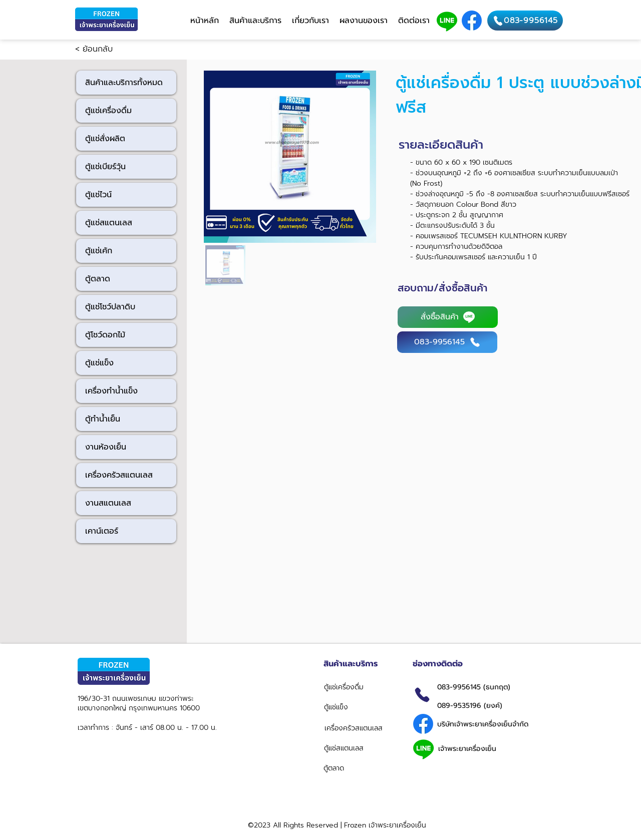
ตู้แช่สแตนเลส (108, 223)
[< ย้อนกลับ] (108, 50)
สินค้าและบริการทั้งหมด (124, 83)
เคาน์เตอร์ (101, 531)
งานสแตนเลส (108, 503)
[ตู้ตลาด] (358, 768)
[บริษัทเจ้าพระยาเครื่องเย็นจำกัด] (485, 724)
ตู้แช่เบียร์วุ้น (105, 167)
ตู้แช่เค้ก (98, 251)
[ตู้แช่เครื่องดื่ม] (360, 687)
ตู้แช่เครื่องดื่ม (108, 111)
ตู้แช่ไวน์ (98, 195)
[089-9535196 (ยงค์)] (497, 705)
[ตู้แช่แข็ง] (359, 707)
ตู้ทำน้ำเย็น (102, 419)
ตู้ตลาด (97, 279)
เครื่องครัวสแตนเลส (119, 475)
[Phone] (422, 695)
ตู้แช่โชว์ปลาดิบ (110, 307)
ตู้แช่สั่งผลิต (105, 139)
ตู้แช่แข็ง (99, 363)
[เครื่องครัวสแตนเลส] (359, 728)
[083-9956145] (525, 21)
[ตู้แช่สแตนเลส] (357, 748)
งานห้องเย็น (105, 447)
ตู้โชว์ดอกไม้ (105, 335)
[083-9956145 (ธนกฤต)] (494, 687)
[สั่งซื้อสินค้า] (448, 317)
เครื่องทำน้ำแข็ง (111, 391)
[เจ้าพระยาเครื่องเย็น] (485, 748)
